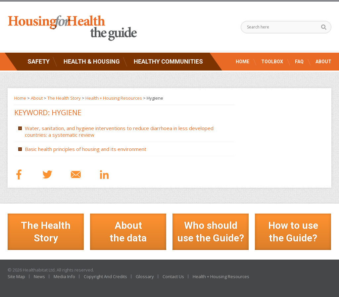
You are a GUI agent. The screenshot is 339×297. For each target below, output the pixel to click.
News (39, 276)
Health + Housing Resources (113, 98)
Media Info (64, 276)
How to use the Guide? (293, 232)
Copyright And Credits (105, 276)
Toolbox (272, 61)
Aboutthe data (128, 232)
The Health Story (64, 98)
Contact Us (173, 276)
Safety (38, 61)
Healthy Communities (168, 61)
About (323, 61)
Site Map (16, 276)
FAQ (299, 61)
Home (242, 61)
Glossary (145, 276)
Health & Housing (92, 61)
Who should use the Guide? (210, 232)
